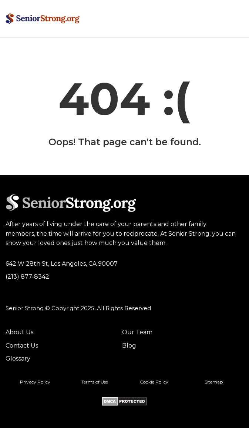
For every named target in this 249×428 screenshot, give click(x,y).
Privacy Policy (35, 382)
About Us (19, 332)
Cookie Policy (154, 382)
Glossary (18, 358)
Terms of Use (94, 382)
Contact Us (22, 345)
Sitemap (214, 382)
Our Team (137, 332)
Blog (129, 345)
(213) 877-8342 (27, 276)
